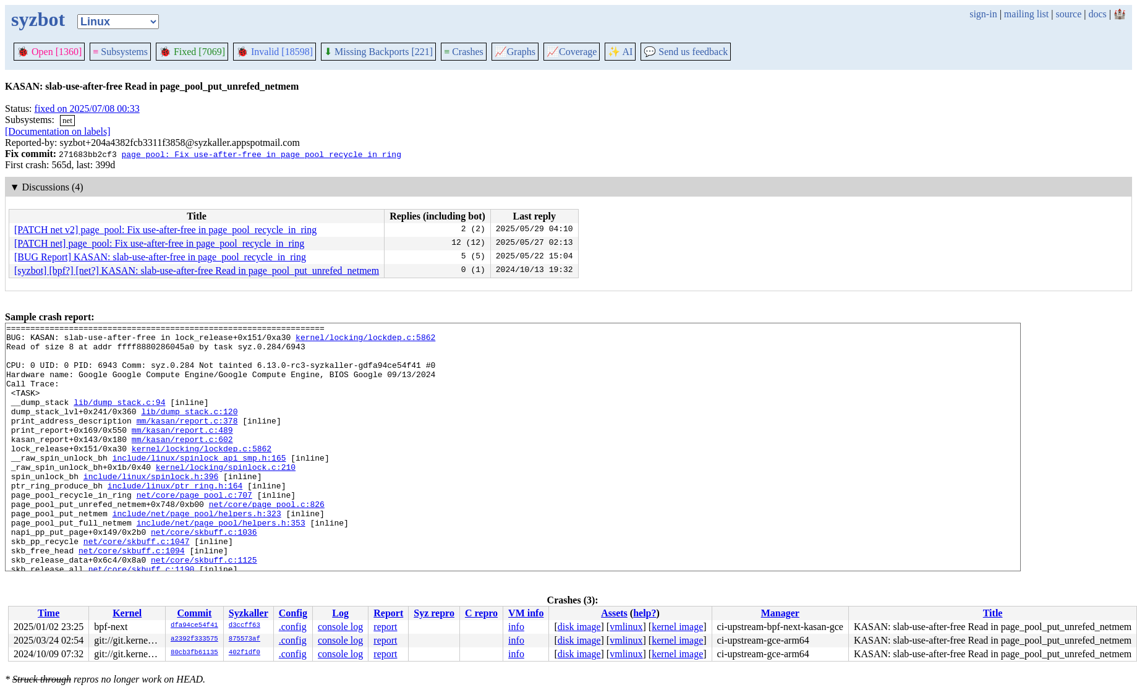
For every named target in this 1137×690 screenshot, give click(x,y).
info (516, 626)
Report (388, 613)
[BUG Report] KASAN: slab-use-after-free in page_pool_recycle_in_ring (160, 257)
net (67, 120)
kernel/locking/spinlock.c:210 (226, 496)
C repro (481, 613)
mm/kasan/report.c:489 (182, 452)
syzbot (38, 19)
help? (644, 613)
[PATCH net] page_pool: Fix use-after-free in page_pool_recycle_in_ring (159, 243)
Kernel (127, 613)
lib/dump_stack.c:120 (189, 429)
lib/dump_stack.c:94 (119, 418)
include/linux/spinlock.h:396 (150, 507)
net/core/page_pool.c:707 (194, 529)
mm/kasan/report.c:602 (182, 463)
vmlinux (626, 626)
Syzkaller (248, 613)
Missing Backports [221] (378, 51)
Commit (194, 613)
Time (48, 613)
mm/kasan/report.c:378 (187, 440)
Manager (780, 613)
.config (293, 626)
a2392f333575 (194, 639)
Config (293, 613)
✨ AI (620, 51)
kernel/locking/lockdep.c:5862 (365, 340)
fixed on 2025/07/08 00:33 (87, 108)
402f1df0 (244, 653)
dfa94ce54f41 (194, 625)
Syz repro (434, 613)
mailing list (1026, 14)
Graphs (515, 51)
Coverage (572, 51)
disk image (579, 626)
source (1069, 14)
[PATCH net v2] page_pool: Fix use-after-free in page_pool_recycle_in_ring (165, 229)
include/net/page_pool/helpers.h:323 (197, 552)
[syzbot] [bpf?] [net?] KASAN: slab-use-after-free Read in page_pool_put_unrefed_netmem (196, 270)
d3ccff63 (244, 625)
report (385, 626)
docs (1097, 14)
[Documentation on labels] (58, 131)
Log (340, 613)
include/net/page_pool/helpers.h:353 (221, 563)
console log (340, 626)
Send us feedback (686, 51)
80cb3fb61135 (194, 653)
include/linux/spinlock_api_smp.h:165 (199, 485)
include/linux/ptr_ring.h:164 (175, 518)
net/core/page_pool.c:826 (267, 541)
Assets (614, 613)
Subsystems (120, 51)
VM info (525, 613)
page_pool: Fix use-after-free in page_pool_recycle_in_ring (261, 154)
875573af (244, 639)
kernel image (677, 626)
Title (993, 613)
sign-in (983, 14)
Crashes (463, 51)
